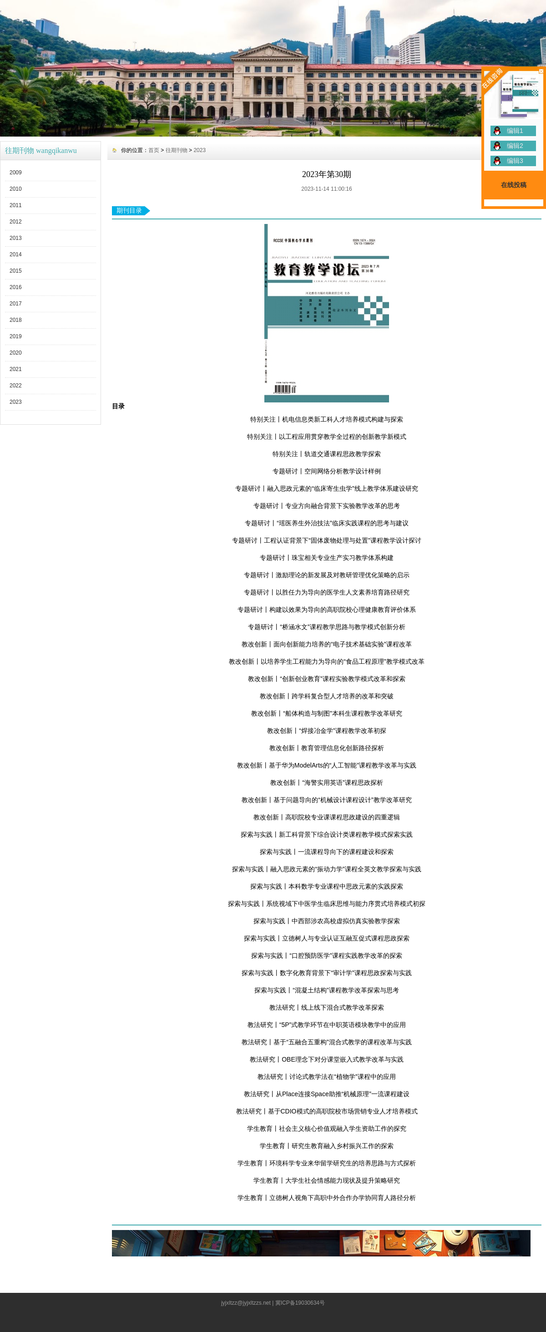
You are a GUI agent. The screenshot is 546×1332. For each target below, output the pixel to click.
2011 (16, 205)
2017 (16, 303)
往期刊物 (176, 150)
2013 (16, 238)
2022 (16, 385)
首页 (153, 150)
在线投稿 (513, 184)
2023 (16, 402)
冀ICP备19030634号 (300, 1303)
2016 (16, 287)
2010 (16, 189)
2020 (16, 353)
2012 (16, 222)
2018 (16, 320)
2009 (16, 172)
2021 (16, 369)
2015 (16, 271)
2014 (16, 254)
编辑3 (515, 160)
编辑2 (515, 145)
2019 (16, 336)
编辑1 (515, 130)
